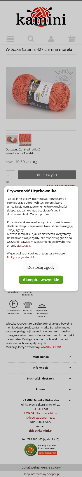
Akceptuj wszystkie (41, 280)
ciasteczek (23, 245)
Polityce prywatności (20, 257)
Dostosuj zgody (40, 267)
